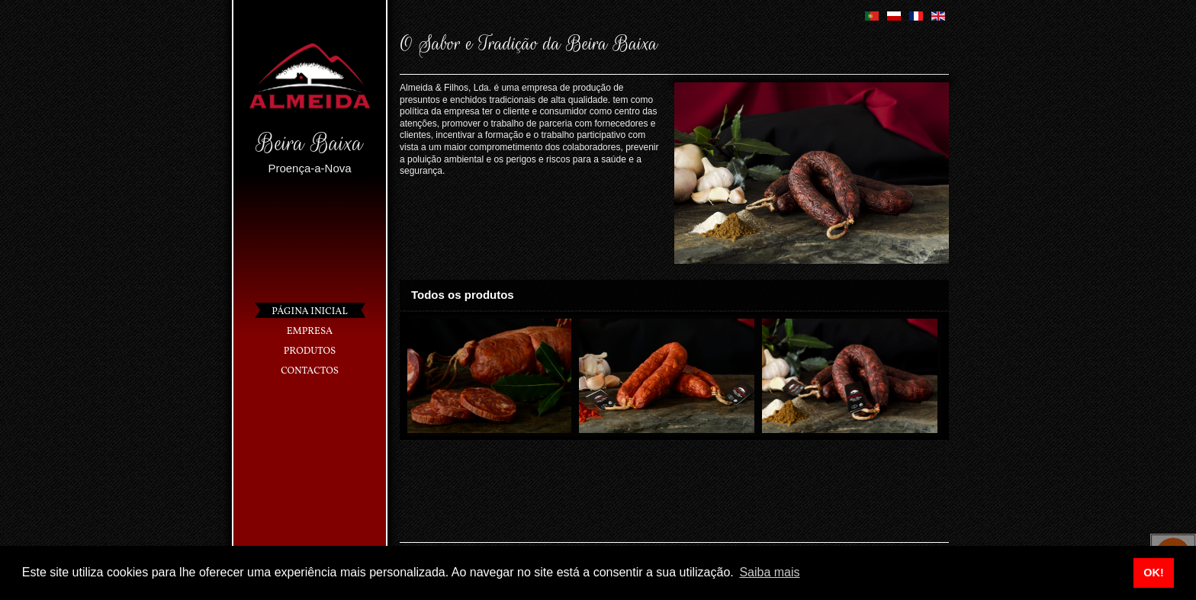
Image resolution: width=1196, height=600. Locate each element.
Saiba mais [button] (769, 572)
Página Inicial (309, 312)
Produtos (310, 351)
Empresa (310, 332)
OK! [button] (1153, 572)
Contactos (310, 371)
